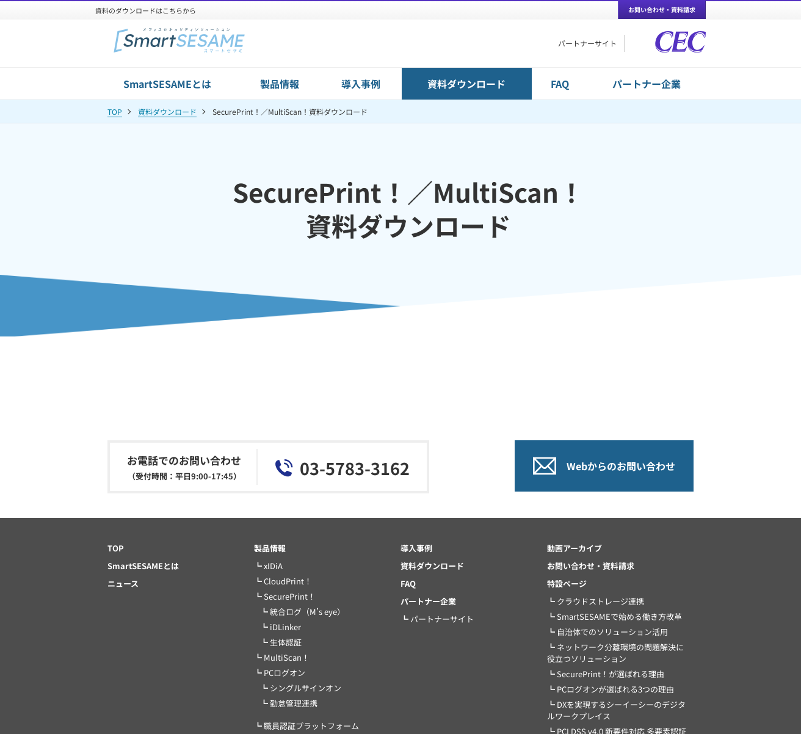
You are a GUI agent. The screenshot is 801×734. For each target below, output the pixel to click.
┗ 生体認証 (281, 642)
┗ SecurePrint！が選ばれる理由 (605, 674)
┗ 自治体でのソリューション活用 (607, 632)
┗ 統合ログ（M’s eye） (302, 611)
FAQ (560, 83)
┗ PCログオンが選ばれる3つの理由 (610, 689)
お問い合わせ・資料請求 (590, 566)
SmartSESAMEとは (167, 83)
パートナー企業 (646, 83)
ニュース (123, 583)
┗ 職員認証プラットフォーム (306, 726)
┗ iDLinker (280, 627)
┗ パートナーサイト (437, 619)
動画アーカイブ (574, 548)
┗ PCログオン (279, 672)
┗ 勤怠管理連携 (288, 703)
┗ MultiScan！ (282, 657)
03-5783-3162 (355, 468)
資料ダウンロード (466, 83)
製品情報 (279, 83)
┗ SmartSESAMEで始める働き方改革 (614, 616)
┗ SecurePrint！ (285, 596)
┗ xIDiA (268, 566)
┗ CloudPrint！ (283, 581)
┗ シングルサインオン (300, 688)
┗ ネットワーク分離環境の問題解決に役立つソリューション (615, 652)
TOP (114, 111)
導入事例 (360, 83)
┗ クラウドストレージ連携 (595, 601)
